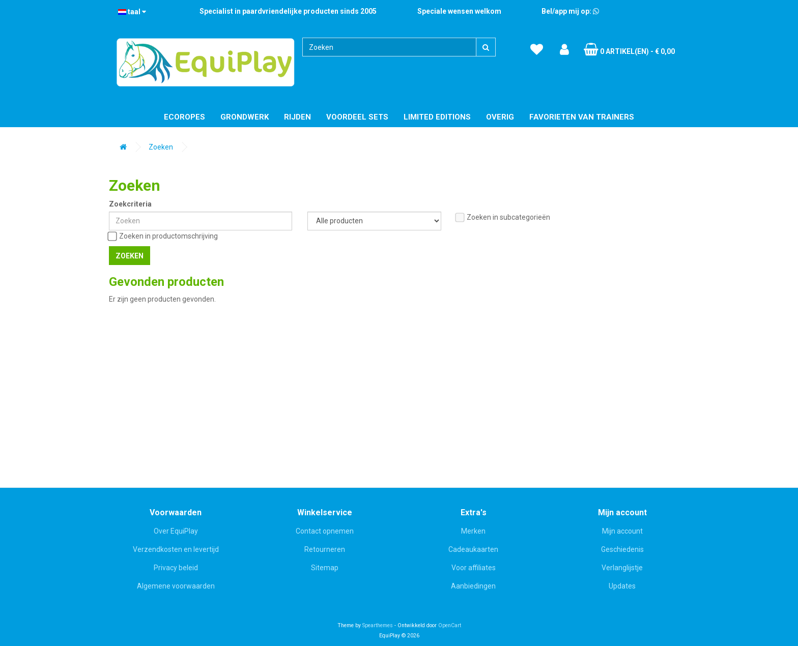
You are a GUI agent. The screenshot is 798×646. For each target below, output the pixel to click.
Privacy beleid (176, 568)
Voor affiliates (473, 568)
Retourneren (324, 549)
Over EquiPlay (176, 531)
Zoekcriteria (130, 204)
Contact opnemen (325, 531)
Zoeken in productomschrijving (163, 236)
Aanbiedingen (473, 586)
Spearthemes (377, 625)
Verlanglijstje (622, 568)
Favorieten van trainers (581, 117)
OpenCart (449, 625)
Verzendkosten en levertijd (176, 549)
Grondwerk (244, 117)
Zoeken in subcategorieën (503, 217)
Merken (473, 531)
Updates (622, 586)
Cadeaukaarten (473, 549)
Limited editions (437, 117)
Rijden (297, 117)
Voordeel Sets (357, 117)
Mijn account (622, 531)
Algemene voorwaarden (176, 586)
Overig (500, 117)
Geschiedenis (622, 549)
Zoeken (161, 147)
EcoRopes (184, 117)
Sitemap (324, 568)
